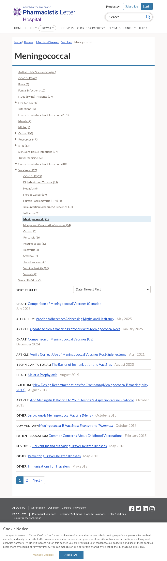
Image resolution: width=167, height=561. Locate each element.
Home (18, 28)
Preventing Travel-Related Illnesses (54, 456)
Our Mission (38, 507)
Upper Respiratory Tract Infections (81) (42, 164)
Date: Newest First (112, 289)
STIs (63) (24, 145)
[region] (83, 541)
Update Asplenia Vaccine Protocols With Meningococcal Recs (75, 329)
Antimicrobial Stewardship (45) (37, 72)
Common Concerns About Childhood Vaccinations (85, 436)
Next (37, 480)
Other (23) (29, 231)
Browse (47, 28)
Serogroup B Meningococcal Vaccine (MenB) (60, 415)
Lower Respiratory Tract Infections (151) (43, 115)
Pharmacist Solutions (44, 514)
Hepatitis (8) (30, 188)
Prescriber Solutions (70, 514)
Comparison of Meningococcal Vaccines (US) (60, 339)
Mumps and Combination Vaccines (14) (47, 225)
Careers (66, 507)
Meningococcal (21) (36, 219)
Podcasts (67, 28)
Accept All (71, 554)
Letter (31, 28)
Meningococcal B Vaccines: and (76, 425)
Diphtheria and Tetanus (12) (40, 182)
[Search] (148, 17)
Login (146, 6)
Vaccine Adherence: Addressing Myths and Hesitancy (75, 319)
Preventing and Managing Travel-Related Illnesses (69, 446)
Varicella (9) (30, 274)
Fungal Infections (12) (31, 90)
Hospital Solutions (94, 514)
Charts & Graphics (91, 28)
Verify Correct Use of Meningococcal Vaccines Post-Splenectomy (78, 354)
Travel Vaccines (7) (34, 262)
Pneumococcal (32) (35, 243)
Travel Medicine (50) (30, 157)
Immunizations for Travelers (49, 466)
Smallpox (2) (30, 255)
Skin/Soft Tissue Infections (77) (38, 151)
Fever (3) (23, 84)
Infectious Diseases (47, 42)
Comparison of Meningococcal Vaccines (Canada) (64, 304)
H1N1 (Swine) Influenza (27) (35, 96)
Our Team (53, 507)
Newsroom (79, 507)
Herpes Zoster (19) (35, 194)
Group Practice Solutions (26, 518)
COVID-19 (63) (27, 78)
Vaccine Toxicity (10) (36, 268)
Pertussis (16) (31, 237)
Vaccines (66, 42)
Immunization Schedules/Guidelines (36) (48, 206)
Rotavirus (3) (31, 249)
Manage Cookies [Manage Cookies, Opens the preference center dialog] (43, 554)
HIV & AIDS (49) (28, 102)
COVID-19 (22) (32, 176)
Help (143, 28)
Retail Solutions (117, 514)
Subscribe (131, 6)
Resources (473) (28, 139)
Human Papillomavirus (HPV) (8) (42, 200)
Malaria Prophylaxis (42, 375)
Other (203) (25, 133)
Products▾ (113, 6)
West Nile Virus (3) (29, 280)
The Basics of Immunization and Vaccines (82, 364)
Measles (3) (25, 121)
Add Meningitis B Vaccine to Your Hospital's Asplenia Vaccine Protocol (82, 400)
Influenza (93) (31, 213)
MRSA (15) (24, 127)
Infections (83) (27, 108)
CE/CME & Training (122, 28)
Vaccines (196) (27, 170)
